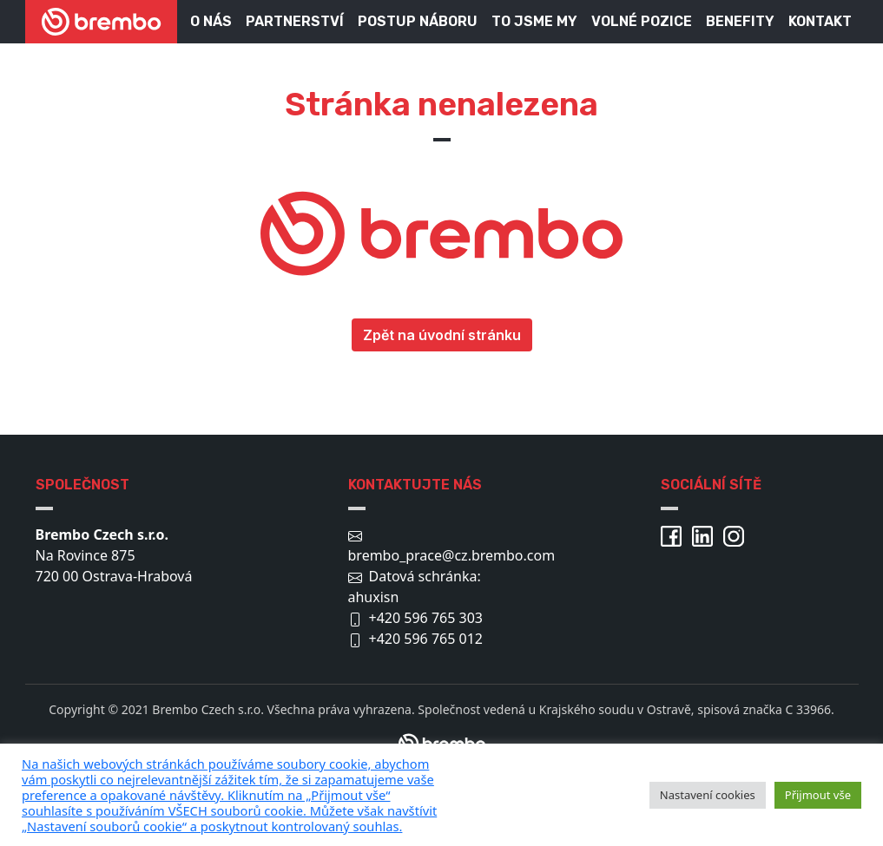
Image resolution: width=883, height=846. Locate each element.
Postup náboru (418, 21)
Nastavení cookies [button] (707, 795)
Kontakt (820, 21)
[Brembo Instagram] (737, 534)
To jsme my (534, 21)
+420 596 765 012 (426, 638)
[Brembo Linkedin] (706, 534)
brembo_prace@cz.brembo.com (452, 555)
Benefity (740, 21)
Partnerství (295, 21)
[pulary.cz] (327, 795)
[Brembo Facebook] (675, 534)
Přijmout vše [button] (818, 795)
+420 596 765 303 (426, 617)
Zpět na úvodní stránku (442, 335)
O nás (211, 21)
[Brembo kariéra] (101, 21)
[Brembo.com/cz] (442, 734)
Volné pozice (641, 21)
